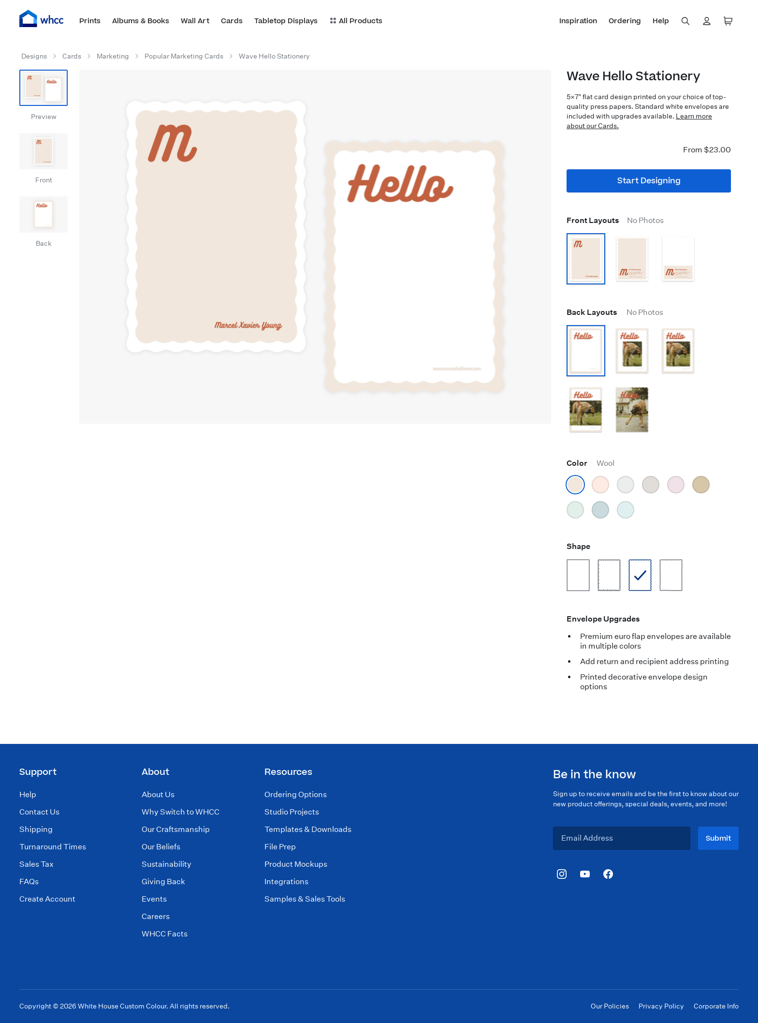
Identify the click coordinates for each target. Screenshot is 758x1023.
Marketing (113, 56)
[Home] (41, 18)
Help (27, 794)
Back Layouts (615, 312)
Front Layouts (615, 220)
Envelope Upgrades (603, 618)
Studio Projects (291, 811)
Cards (71, 56)
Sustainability (166, 864)
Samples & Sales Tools (304, 899)
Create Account (47, 899)
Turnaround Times (52, 846)
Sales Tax (36, 864)
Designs (34, 56)
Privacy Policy (661, 1006)
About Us (158, 794)
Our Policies (610, 1006)
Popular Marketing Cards (184, 56)
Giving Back (163, 881)
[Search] (685, 21)
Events (154, 899)
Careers (156, 916)
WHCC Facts (165, 933)
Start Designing (649, 181)
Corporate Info (716, 1006)
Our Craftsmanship (176, 829)
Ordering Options (295, 794)
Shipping (36, 829)
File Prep (280, 846)
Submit (718, 838)
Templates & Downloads (307, 829)
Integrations (286, 881)
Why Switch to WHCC (180, 811)
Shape (578, 546)
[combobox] (685, 21)
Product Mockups (295, 864)
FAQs (29, 881)
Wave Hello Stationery (274, 56)
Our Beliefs (161, 846)
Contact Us (39, 811)
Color (590, 463)
